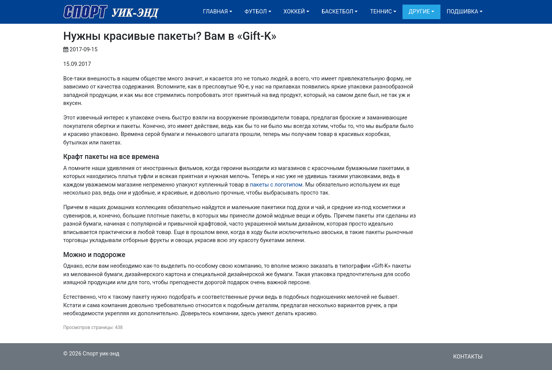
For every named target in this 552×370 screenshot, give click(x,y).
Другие (419, 11)
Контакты (468, 357)
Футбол (256, 11)
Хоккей (294, 11)
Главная (215, 11)
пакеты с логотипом (276, 185)
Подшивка (462, 11)
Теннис (381, 11)
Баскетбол (337, 11)
